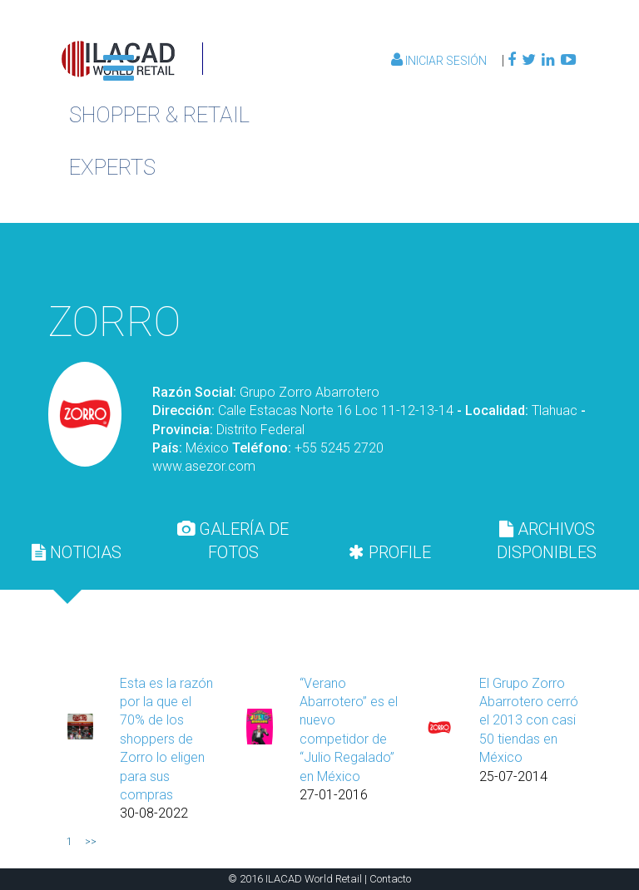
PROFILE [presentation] (390, 552)
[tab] (76, 552)
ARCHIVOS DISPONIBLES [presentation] (547, 540)
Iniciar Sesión (440, 60)
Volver (496, 259)
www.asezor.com (203, 466)
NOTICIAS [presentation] (76, 552)
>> (91, 842)
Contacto (390, 879)
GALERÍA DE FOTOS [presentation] (233, 540)
